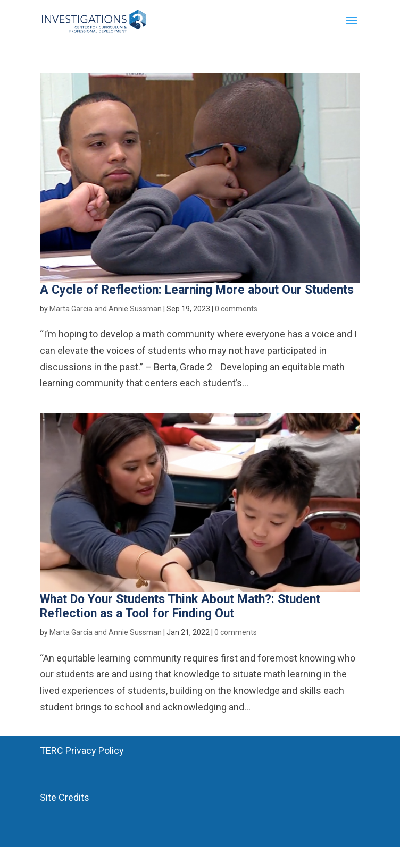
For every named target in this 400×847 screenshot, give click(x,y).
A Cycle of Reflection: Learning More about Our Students (197, 290)
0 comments (236, 308)
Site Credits (64, 797)
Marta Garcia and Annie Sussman (105, 308)
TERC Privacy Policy (82, 750)
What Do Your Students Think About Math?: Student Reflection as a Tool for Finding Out (180, 606)
